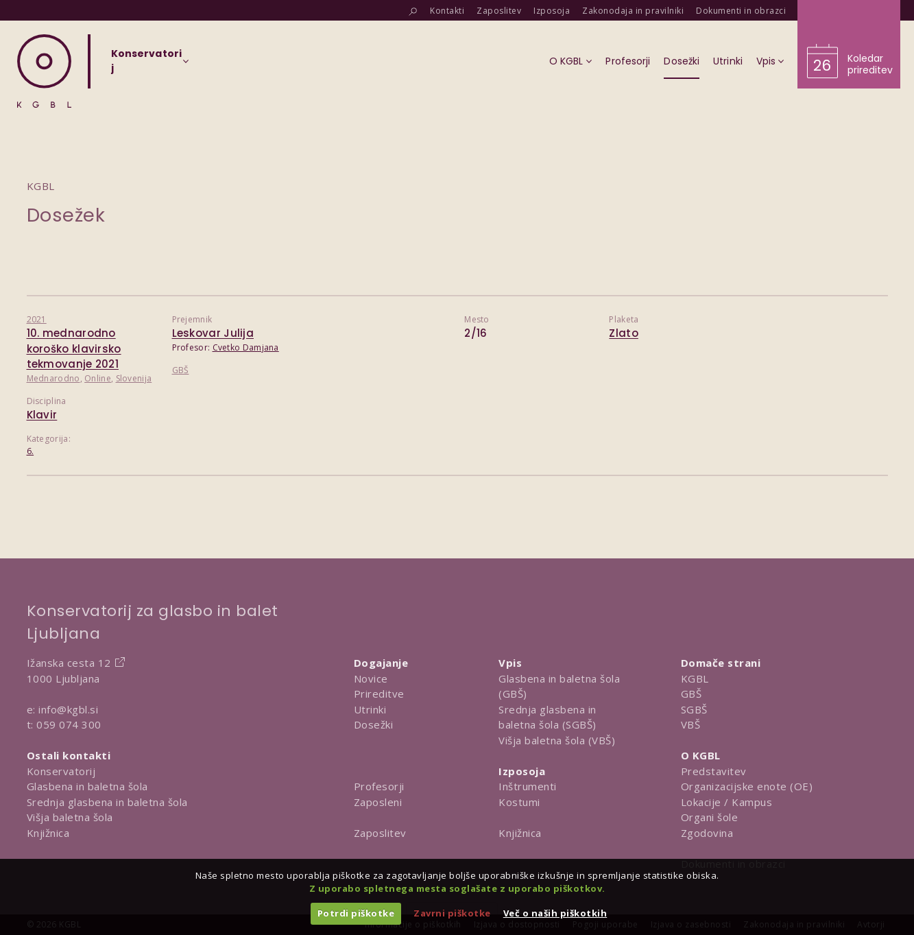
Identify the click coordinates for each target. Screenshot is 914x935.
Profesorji (379, 786)
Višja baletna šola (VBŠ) (556, 740)
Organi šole (709, 817)
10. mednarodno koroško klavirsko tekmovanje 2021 (74, 348)
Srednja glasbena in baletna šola (107, 802)
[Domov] (44, 71)
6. (30, 451)
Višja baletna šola (70, 817)
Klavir (42, 414)
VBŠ (691, 724)
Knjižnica (48, 833)
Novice (371, 678)
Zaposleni (378, 802)
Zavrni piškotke (452, 913)
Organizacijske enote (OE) (747, 786)
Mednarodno (53, 378)
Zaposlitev (380, 833)
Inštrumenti (527, 786)
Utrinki (370, 709)
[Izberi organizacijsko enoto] (146, 65)
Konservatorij (61, 771)
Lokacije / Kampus (727, 802)
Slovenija (134, 378)
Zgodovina (707, 833)
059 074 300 (68, 724)
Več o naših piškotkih (555, 913)
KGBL (695, 678)
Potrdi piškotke (356, 913)
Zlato (623, 333)
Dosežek (66, 215)
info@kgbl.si (68, 709)
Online (97, 378)
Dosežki (374, 724)
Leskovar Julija (213, 333)
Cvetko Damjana (246, 347)
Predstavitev (714, 771)
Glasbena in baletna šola (87, 786)
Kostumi (519, 802)
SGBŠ (694, 709)
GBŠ (180, 370)
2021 (37, 319)
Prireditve (379, 693)
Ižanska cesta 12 (69, 663)
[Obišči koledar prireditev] (848, 44)
